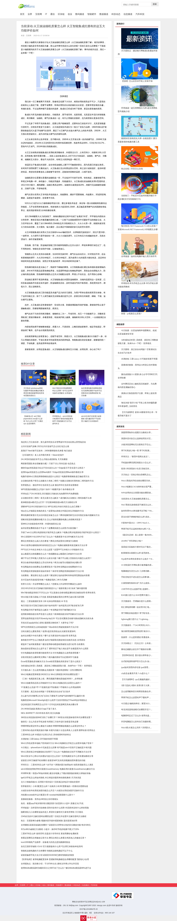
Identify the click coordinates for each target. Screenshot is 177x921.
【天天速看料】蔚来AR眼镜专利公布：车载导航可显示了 (137, 414)
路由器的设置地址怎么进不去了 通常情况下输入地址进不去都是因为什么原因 (54, 649)
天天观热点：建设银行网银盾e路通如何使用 (137, 52)
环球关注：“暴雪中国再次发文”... (135, 457)
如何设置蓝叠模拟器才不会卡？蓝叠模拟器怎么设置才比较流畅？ (49, 528)
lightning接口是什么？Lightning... (135, 619)
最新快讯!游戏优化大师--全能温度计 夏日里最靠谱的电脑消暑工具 (137, 140)
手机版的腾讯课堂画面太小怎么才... (136, 463)
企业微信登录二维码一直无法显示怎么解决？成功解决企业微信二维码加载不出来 (56, 498)
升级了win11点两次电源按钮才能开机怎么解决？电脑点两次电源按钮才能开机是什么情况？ (61, 532)
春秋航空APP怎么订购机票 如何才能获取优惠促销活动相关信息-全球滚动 (53, 640)
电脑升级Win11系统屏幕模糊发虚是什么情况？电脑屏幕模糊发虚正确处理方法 (55, 476)
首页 (23, 14)
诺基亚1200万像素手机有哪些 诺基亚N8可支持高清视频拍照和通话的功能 (53, 760)
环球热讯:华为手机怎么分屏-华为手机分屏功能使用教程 (138, 285)
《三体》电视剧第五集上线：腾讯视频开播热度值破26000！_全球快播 (51, 679)
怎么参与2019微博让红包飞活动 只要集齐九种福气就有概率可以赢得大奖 (53, 696)
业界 (30, 14)
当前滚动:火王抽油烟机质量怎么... (136, 499)
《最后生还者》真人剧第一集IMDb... (137, 535)
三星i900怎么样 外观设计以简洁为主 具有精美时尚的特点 (46, 735)
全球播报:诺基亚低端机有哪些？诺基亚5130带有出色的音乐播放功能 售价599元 (56, 825)
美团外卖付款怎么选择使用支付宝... (136, 438)
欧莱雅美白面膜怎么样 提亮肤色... (136, 553)
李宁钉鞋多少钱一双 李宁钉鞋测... (136, 450)
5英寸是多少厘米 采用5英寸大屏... (136, 685)
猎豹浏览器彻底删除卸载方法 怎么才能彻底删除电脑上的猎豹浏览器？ (51, 519)
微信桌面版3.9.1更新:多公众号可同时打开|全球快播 (138, 376)
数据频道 (103, 14)
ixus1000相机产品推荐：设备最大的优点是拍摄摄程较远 (45, 842)
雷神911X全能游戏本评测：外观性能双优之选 (41, 524)
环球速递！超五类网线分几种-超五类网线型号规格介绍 (137, 109)
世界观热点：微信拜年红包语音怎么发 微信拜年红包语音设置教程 (49, 485)
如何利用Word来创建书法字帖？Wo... (137, 511)
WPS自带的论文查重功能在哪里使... (136, 493)
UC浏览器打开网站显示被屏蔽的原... (137, 565)
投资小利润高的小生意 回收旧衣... (136, 469)
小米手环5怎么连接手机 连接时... (135, 589)
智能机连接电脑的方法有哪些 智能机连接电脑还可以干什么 (47, 851)
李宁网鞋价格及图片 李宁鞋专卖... (136, 613)
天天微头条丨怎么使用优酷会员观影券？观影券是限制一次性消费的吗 (51, 670)
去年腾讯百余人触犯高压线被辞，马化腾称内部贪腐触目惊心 (137, 385)
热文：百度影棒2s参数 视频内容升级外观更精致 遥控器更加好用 (49, 821)
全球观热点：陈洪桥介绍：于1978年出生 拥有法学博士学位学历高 (50, 864)
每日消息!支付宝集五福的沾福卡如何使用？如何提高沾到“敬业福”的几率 (52, 605)
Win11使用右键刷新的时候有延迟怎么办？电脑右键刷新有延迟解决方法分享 (54, 545)
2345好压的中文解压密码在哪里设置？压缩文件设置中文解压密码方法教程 (53, 816)
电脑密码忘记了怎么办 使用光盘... (136, 716)
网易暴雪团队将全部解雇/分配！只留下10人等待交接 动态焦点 (48, 464)
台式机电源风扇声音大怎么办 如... (136, 661)
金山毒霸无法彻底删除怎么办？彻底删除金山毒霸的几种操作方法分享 (51, 554)
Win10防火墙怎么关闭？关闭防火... (136, 728)
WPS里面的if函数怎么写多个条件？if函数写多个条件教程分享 (47, 489)
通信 (52, 14)
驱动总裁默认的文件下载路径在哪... (136, 649)
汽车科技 (140, 14)
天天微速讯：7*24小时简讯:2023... (136, 625)
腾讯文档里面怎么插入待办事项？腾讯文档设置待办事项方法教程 (49, 541)
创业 (70, 14)
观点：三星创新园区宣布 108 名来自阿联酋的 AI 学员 (44, 601)
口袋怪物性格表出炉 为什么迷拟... (136, 583)
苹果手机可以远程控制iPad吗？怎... (136, 529)
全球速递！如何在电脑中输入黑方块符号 (139, 256)
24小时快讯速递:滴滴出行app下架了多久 (38, 709)
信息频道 (128, 14)
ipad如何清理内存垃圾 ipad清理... (135, 667)
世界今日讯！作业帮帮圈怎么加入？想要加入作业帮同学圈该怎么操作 (51, 584)
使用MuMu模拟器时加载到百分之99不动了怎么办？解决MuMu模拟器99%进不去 (56, 868)
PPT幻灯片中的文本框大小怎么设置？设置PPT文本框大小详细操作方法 (52, 550)
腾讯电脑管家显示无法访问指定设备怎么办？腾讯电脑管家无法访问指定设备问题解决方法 (60, 515)
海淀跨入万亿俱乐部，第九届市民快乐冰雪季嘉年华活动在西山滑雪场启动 (53, 442)
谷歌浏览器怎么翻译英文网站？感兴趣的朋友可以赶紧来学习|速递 (49, 657)
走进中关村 (111, 905)
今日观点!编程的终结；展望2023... (136, 703)
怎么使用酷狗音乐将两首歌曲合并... (136, 691)
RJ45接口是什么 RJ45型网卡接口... (136, 595)
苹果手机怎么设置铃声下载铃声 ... (136, 697)
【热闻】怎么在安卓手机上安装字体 (137, 81)
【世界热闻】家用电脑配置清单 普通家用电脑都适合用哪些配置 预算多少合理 (55, 859)
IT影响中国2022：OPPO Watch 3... (135, 523)
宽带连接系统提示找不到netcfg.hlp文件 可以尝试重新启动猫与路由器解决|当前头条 (57, 618)
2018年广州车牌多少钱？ (132, 541)
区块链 (61, 14)
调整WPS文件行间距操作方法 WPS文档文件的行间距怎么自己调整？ (51, 507)
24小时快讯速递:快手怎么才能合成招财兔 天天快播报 (44, 459)
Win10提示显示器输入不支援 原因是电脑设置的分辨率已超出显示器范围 (52, 597)
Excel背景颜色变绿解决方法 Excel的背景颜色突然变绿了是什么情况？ (51, 661)
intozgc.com (101, 905)
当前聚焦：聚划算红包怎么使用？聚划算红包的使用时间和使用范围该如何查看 (55, 575)
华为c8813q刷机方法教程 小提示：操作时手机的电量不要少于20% (50, 829)
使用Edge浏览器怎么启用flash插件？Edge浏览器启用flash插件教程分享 (52, 472)
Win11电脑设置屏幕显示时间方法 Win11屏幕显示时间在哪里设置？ (50, 674)
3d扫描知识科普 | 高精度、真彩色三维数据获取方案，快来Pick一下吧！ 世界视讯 (56, 666)
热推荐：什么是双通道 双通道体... (136, 637)
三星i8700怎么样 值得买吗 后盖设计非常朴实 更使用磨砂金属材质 (49, 834)
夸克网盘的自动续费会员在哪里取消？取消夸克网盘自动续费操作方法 (51, 567)
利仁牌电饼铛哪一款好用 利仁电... (136, 607)
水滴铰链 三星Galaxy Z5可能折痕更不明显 (39, 739)
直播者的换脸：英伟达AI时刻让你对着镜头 (39, 799)
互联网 (38, 14)
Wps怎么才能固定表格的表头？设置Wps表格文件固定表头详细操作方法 (52, 511)
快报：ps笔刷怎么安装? (131, 314)
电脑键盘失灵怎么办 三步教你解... (136, 571)
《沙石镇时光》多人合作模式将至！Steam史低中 (42, 455)
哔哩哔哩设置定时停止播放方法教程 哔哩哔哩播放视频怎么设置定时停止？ (53, 726)
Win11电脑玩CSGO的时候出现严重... (137, 487)
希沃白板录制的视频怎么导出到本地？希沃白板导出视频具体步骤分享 (51, 562)
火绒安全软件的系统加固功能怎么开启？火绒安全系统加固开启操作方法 (52, 790)
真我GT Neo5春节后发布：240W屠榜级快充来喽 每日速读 (46, 451)
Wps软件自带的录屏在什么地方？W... (137, 559)
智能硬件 (91, 14)
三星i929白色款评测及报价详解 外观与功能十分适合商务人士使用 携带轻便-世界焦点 (58, 730)
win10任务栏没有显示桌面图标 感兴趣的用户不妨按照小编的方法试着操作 (91, 418)
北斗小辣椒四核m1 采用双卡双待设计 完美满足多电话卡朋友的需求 (50, 782)
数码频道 (79, 14)
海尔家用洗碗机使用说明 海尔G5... (136, 631)
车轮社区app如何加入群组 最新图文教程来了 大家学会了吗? (47, 623)
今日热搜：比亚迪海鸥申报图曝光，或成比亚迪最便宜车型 (137, 332)
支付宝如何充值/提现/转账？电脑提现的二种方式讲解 (44, 580)
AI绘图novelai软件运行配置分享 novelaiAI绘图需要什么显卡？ (48, 795)
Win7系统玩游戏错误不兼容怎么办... (137, 505)
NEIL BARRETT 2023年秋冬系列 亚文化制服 (40, 713)
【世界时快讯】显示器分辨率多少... (136, 655)
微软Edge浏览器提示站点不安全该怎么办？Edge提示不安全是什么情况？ (53, 468)
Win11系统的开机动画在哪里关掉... (136, 481)
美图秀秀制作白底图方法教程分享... (136, 432)
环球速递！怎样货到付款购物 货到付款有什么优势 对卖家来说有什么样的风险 (55, 808)
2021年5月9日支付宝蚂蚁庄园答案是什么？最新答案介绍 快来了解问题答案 (54, 588)
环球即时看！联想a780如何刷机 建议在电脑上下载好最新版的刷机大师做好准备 (56, 773)
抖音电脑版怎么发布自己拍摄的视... (136, 722)
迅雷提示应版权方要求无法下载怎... (136, 547)
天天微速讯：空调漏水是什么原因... (136, 601)
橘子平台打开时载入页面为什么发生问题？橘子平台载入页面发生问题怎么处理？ (56, 558)
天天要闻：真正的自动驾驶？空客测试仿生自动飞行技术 (45, 692)
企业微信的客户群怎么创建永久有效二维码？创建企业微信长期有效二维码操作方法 (57, 481)
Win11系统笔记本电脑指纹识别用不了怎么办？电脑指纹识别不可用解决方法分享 (56, 752)
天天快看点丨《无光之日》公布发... (136, 643)
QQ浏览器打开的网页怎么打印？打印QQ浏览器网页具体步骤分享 (49, 704)
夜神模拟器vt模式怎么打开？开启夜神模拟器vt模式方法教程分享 (49, 502)
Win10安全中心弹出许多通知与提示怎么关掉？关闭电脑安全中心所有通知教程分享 (57, 756)
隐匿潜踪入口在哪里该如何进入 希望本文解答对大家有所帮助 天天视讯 (52, 812)
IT (46, 14)
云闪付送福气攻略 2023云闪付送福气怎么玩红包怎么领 (45, 446)
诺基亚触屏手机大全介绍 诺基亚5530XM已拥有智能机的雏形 (47, 855)
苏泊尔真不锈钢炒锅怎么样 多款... (136, 517)
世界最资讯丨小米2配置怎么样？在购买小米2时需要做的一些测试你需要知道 (54, 786)
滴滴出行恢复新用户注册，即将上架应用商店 (137, 395)
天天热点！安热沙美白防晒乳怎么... (136, 475)
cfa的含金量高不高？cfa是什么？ (135, 673)
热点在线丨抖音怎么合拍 (132, 169)
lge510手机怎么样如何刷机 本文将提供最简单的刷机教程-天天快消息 (51, 778)
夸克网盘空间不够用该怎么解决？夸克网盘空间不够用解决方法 (48, 610)
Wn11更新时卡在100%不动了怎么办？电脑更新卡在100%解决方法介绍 (52, 537)
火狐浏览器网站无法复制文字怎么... (136, 444)
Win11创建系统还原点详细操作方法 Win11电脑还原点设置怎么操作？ (51, 683)
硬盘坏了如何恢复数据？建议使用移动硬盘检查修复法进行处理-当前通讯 (52, 644)
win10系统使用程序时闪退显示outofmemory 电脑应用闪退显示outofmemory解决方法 (58, 769)
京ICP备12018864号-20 (88, 909)
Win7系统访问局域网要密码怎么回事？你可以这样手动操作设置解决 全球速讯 (62, 390)
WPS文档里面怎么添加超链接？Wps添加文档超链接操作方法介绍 (49, 627)
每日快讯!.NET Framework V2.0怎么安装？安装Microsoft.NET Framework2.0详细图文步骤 (138, 227)
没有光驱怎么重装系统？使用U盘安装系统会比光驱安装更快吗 (48, 631)
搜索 (155, 4)
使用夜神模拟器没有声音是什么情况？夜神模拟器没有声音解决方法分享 (52, 614)
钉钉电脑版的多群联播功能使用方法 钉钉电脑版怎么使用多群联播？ (50, 653)
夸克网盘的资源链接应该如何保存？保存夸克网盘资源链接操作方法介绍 (52, 571)
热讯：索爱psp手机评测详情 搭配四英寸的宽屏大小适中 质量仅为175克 (52, 803)
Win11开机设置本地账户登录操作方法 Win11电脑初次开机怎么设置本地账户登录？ (57, 743)
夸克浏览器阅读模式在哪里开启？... (136, 709)
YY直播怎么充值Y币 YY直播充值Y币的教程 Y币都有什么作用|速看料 (51, 687)
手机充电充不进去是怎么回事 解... (136, 577)
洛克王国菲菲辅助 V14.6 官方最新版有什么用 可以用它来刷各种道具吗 (52, 846)
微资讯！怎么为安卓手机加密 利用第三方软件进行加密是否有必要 (49, 722)
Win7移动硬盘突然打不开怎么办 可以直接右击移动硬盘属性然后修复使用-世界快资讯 (58, 593)
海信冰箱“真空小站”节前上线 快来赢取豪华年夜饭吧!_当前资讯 (137, 404)
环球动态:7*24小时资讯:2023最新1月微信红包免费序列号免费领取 (50, 494)
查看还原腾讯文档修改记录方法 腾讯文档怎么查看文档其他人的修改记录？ (53, 838)
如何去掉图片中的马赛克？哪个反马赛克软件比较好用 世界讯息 (48, 636)
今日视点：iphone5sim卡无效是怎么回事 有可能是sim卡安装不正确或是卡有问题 (56, 747)
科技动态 (115, 14)
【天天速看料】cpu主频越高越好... (136, 679)
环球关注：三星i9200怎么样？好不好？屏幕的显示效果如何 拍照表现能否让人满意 (57, 765)
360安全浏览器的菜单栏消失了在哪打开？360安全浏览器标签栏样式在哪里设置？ (56, 717)
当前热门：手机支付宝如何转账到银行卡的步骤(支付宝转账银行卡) (137, 197)
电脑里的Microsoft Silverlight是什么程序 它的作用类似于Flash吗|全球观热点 (54, 700)
